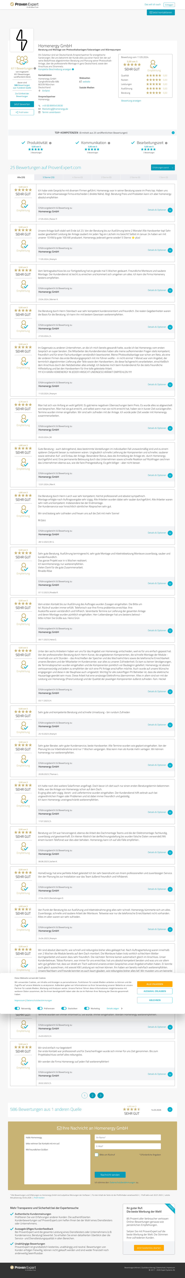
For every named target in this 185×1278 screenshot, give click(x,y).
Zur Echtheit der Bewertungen (22, 95)
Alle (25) (21, 177)
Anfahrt (46, 90)
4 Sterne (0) (77, 177)
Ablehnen (155, 1264)
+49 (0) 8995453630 (52, 105)
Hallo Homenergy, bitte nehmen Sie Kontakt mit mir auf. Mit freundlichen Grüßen (57, 1159)
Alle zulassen (155, 1248)
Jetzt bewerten (22, 104)
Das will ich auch (153, 4)
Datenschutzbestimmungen (39, 1264)
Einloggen (169, 4)
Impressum (20, 1264)
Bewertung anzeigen (131, 100)
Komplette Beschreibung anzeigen (55, 69)
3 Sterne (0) (106, 177)
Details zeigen (113, 1272)
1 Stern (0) (163, 177)
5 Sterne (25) (48, 177)
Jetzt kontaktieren (161, 12)
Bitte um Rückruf (107, 1154)
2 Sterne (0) (135, 177)
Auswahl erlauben (155, 1255)
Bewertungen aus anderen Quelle (22, 86)
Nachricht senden (110, 1174)
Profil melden (39, 1197)
